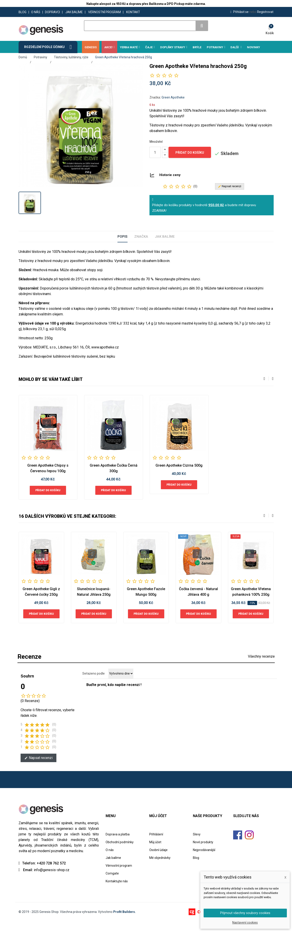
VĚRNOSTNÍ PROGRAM (104, 12)
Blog (196, 867)
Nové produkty (203, 851)
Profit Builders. (124, 921)
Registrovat (261, 12)
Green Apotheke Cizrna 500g (179, 475)
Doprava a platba (118, 844)
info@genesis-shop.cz (51, 879)
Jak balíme (168, 246)
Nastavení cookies (245, 922)
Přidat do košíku (189, 162)
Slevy (196, 844)
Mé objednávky (160, 867)
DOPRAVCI (52, 12)
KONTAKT (133, 12)
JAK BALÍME (74, 12)
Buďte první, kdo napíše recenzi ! (113, 694)
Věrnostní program (119, 875)
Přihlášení (156, 844)
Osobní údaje (158, 859)
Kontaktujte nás (117, 891)
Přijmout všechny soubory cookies (245, 912)
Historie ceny (170, 184)
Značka (167, 107)
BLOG (22, 12)
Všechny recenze (261, 666)
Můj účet (155, 851)
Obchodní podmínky (120, 851)
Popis (117, 246)
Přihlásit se (239, 12)
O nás (110, 859)
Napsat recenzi (38, 767)
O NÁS (35, 12)
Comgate (112, 883)
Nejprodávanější (204, 859)
